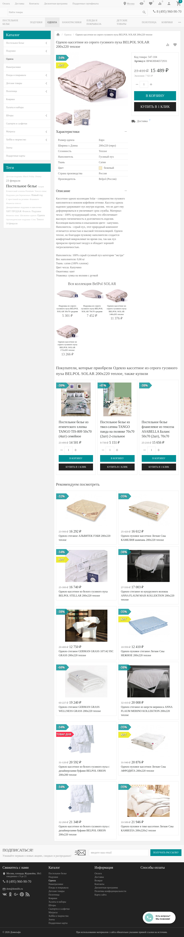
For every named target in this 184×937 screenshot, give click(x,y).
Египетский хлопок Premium (20, 191)
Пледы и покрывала (101, 22)
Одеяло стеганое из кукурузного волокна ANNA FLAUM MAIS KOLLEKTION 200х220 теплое (147, 595)
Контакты (34, 3)
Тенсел (40, 219)
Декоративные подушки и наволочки (24, 207)
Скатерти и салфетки (16, 123)
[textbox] (78, 12)
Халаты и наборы (15, 107)
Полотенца (152, 22)
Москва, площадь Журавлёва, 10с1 (23, 873)
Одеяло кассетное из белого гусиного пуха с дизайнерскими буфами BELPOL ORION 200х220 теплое (84, 830)
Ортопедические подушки (18, 219)
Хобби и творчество (16, 139)
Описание (63, 191)
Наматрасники (73, 22)
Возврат (98, 880)
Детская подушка (14, 176)
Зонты (9, 147)
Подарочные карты (15, 156)
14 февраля (11, 223)
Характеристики (67, 131)
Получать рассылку (166, 852)
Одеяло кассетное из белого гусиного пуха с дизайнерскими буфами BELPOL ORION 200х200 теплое (84, 770)
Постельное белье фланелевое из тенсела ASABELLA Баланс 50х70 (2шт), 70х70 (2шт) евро (158, 431)
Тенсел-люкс (41, 191)
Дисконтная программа (55, 3)
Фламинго (34, 199)
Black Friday (28, 176)
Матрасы (10, 131)
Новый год (37, 195)
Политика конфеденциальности (110, 891)
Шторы (9, 115)
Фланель (26, 211)
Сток (33, 219)
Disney (38, 176)
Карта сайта (101, 894)
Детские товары (129, 22)
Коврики (10, 99)
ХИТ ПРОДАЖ (13, 211)
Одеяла (53, 22)
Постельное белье (14, 22)
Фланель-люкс (12, 215)
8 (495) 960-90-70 (169, 11)
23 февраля (13, 180)
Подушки (37, 22)
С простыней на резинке (17, 199)
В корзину (155, 96)
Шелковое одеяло (28, 215)
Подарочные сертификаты (86, 3)
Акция (41, 186)
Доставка (19, 3)
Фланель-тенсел (13, 203)
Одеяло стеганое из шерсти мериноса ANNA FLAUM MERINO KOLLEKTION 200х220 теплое (146, 710)
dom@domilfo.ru (14, 889)
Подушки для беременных (18, 195)
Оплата (6, 3)
